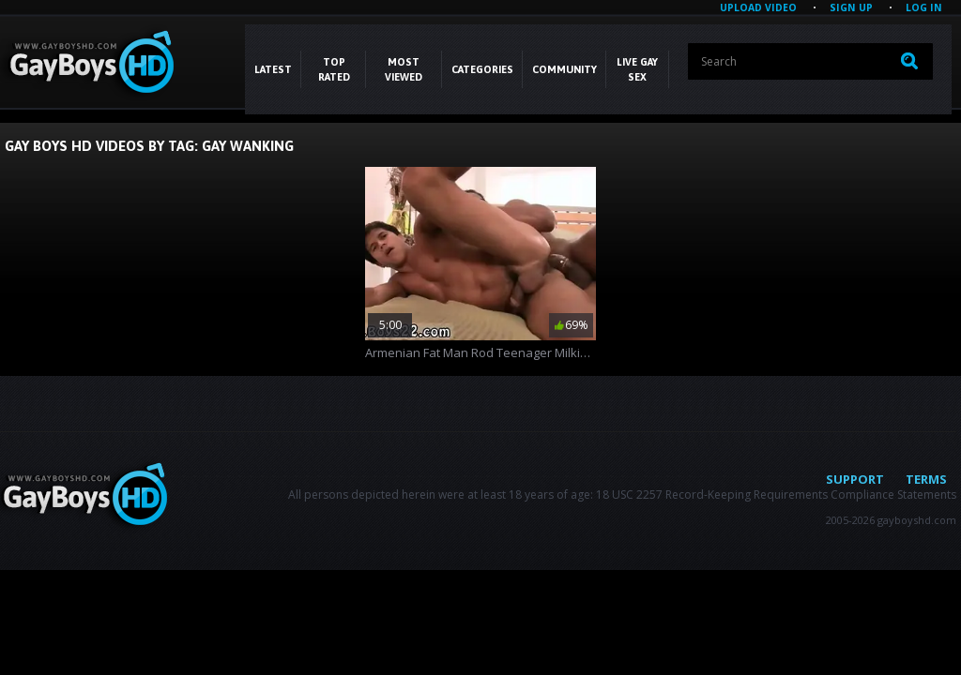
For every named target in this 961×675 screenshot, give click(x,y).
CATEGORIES (482, 69)
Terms (926, 479)
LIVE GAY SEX (637, 69)
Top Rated (334, 69)
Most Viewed (403, 69)
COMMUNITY (564, 69)
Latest (273, 69)
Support (855, 479)
